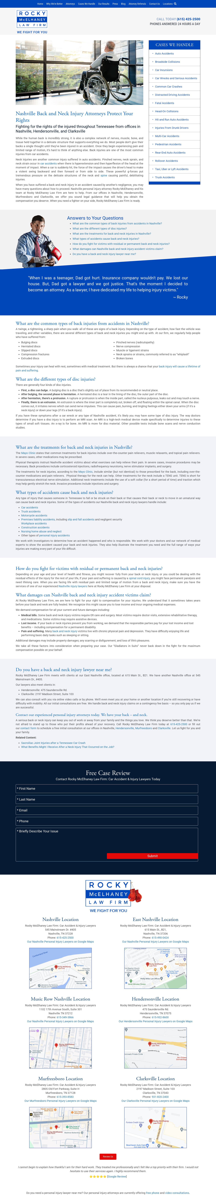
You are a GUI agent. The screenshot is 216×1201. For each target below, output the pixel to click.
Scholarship (120, 1188)
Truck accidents (30, 512)
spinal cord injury (139, 579)
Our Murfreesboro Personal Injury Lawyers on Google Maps (61, 1068)
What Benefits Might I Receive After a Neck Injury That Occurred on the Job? (67, 748)
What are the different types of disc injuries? (100, 229)
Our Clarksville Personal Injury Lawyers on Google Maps (155, 1068)
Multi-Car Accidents (167, 137)
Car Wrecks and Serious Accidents (176, 79)
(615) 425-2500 (188, 18)
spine (104, 176)
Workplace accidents (34, 524)
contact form (28, 729)
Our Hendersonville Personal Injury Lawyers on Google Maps (155, 988)
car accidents (48, 164)
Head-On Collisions (166, 112)
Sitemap (106, 1188)
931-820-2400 (160, 1064)
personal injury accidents (54, 536)
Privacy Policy (24, 1194)
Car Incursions (164, 71)
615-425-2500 (178, 725)
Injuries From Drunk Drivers (171, 129)
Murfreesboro (143, 729)
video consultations (177, 1160)
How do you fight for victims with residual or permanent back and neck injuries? (121, 245)
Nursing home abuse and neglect (41, 532)
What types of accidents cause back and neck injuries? (106, 240)
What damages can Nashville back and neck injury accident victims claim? (118, 250)
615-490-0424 (160, 905)
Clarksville (164, 729)
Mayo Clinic (28, 454)
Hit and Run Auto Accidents (172, 120)
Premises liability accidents (38, 520)
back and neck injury (64, 632)
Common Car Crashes (168, 87)
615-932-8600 (160, 984)
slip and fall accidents (81, 520)
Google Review (117, 1144)
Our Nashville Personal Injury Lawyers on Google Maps (60, 909)
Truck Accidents (165, 178)
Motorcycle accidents (34, 516)
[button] (176, 4)
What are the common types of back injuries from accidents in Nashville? (117, 224)
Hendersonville (125, 729)
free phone (152, 1160)
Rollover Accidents (166, 162)
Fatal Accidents (164, 104)
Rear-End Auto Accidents (170, 153)
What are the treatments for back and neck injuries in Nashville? (112, 235)
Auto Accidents (164, 54)
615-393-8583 (65, 1064)
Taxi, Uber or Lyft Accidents (171, 170)
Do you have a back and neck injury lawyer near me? (104, 255)
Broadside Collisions (167, 63)
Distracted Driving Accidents (172, 96)
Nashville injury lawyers (73, 587)
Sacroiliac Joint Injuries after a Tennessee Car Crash (53, 744)
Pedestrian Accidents (168, 145)
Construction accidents (35, 528)
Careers (134, 1188)
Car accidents (29, 508)
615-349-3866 (65, 984)
